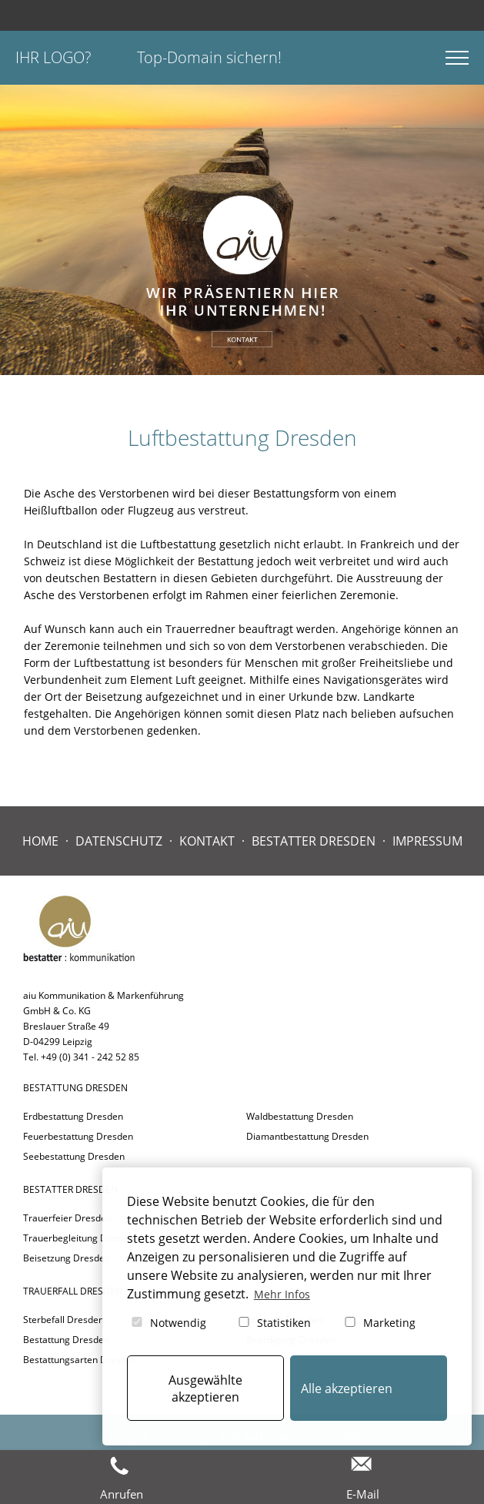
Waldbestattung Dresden (299, 1116)
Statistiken (273, 1322)
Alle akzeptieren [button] (346, 1388)
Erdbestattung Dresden (73, 1116)
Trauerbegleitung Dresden (80, 1237)
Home (40, 840)
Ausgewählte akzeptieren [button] (205, 1388)
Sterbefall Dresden (63, 1319)
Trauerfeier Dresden (67, 1217)
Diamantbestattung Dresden (307, 1136)
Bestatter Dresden (314, 840)
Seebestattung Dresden (74, 1156)
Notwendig (167, 1322)
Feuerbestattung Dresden (78, 1136)
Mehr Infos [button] (282, 1294)
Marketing (379, 1322)
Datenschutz (118, 840)
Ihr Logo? (53, 57)
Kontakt (207, 840)
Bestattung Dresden (66, 1339)
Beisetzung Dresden (66, 1257)
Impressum (427, 840)
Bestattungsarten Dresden (80, 1359)
